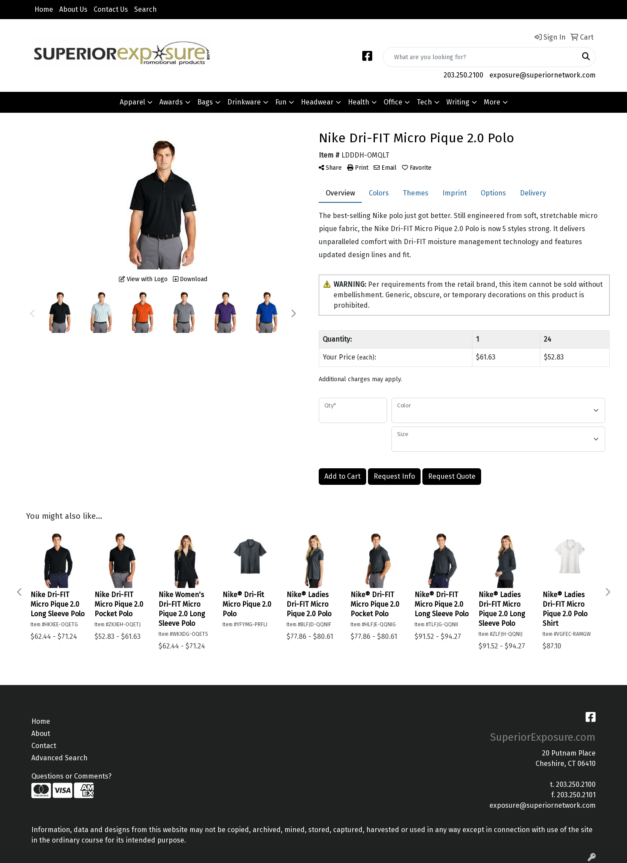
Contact (43, 746)
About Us (73, 9)
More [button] (492, 102)
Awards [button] (171, 102)
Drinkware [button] (244, 102)
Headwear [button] (317, 102)
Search (145, 9)
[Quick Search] (480, 57)
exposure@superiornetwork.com (542, 75)
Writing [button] (457, 102)
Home (43, 9)
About (40, 733)
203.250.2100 (463, 75)
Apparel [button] (132, 102)
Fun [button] (281, 102)
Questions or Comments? (71, 776)
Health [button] (358, 102)
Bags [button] (205, 102)
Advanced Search (59, 758)
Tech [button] (424, 102)
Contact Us (111, 9)
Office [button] (393, 102)
